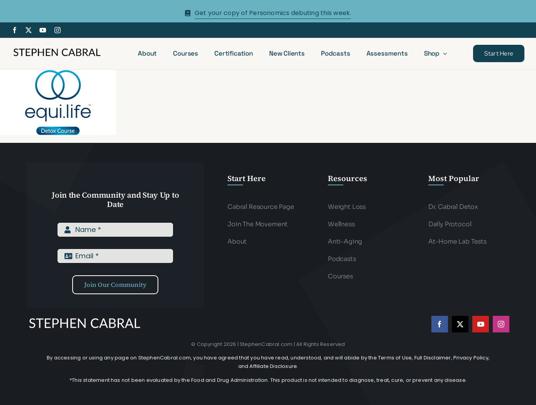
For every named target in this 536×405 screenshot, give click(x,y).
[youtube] (42, 30)
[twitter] (28, 30)
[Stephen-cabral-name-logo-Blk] (57, 49)
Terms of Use (395, 357)
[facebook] (15, 30)
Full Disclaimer (432, 357)
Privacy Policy (471, 357)
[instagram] (57, 30)
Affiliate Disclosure (273, 366)
